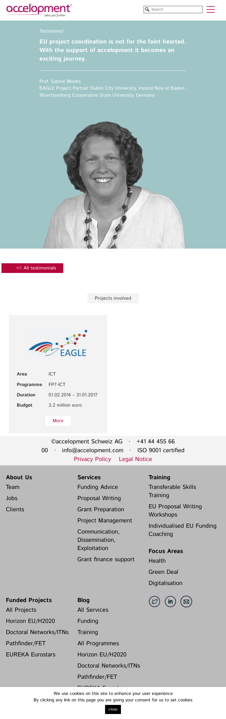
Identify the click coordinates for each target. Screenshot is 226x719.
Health (157, 561)
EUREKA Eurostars (30, 655)
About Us (19, 477)
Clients (15, 509)
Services (89, 477)
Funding (87, 621)
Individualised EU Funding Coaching (183, 530)
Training (159, 477)
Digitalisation (165, 583)
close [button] (113, 709)
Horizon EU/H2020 (30, 621)
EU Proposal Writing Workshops (175, 510)
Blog (83, 600)
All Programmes (98, 643)
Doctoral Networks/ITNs (37, 632)
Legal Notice (135, 459)
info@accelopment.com (92, 450)
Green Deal (163, 572)
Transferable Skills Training (172, 491)
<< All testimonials (36, 268)
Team (12, 487)
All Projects (21, 610)
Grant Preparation (100, 509)
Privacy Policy (92, 459)
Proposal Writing (99, 498)
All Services (92, 610)
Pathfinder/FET (26, 643)
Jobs (11, 498)
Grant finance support (105, 559)
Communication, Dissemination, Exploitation (98, 540)
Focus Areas (166, 551)
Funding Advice (97, 487)
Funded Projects (29, 600)
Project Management (104, 521)
